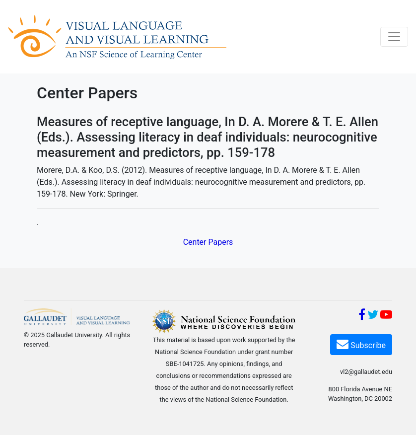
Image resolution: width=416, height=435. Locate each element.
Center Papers (208, 242)
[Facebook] (361, 316)
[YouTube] (386, 316)
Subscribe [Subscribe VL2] (361, 344)
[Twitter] (372, 316)
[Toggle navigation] (394, 37)
